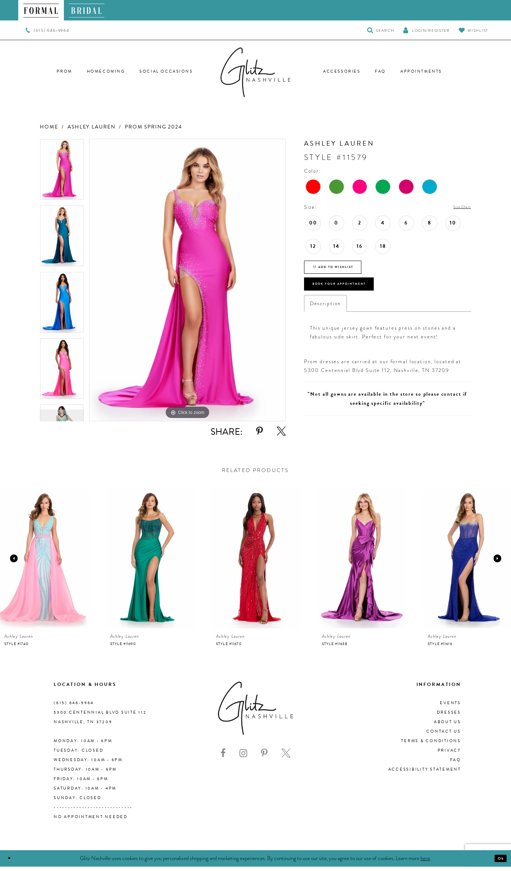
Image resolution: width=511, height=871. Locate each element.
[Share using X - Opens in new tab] (281, 431)
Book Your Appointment (358, 299)
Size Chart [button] (456, 207)
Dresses (449, 717)
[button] (426, 30)
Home (49, 127)
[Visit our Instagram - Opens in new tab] (243, 757)
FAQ (455, 764)
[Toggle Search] (381, 30)
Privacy (449, 755)
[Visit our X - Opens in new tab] (286, 757)
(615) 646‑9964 (74, 707)
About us (447, 726)
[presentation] (44, 563)
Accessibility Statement (424, 774)
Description (325, 322)
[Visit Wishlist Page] (473, 30)
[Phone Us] (47, 30)
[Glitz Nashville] (255, 72)
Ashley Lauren (91, 127)
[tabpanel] (62, 172)
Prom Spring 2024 (153, 127)
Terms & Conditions (431, 745)
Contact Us (443, 736)
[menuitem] (41, 10)
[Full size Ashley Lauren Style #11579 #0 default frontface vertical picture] (187, 280)
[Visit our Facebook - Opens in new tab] (223, 757)
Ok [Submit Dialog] (498, 863)
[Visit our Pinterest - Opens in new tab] (264, 757)
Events (450, 707)
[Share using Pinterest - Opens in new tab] (259, 431)
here (425, 862)
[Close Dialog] (11, 862)
